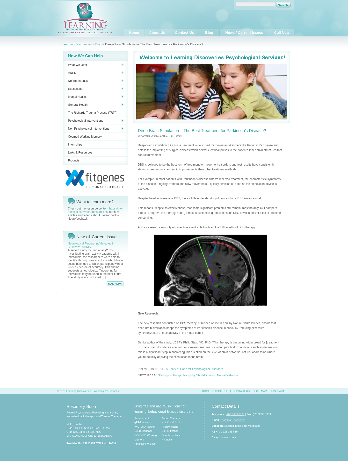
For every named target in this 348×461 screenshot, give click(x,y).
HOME (206, 391)
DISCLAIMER (279, 391)
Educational (96, 89)
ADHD (96, 73)
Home (134, 32)
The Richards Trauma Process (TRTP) (93, 112)
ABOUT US (221, 391)
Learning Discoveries (77, 44)
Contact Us (184, 32)
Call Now (281, 32)
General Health (96, 104)
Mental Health (96, 96)
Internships (75, 144)
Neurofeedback (96, 81)
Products (74, 160)
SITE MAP (260, 391)
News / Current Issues (244, 32)
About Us (157, 32)
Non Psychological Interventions (96, 128)
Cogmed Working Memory (85, 136)
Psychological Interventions (96, 120)
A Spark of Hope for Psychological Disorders (194, 369)
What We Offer (96, 65)
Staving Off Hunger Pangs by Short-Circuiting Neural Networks (198, 375)
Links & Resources (80, 152)
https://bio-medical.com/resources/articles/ (95, 210)
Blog (209, 32)
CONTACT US (241, 391)
